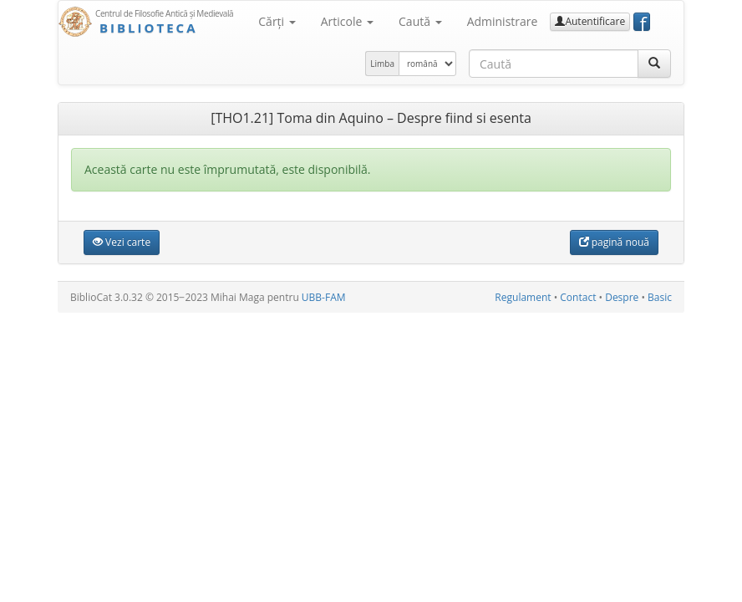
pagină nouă (614, 242)
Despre (621, 297)
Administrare (502, 21)
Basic (660, 297)
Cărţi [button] (276, 21)
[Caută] (654, 63)
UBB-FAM (324, 297)
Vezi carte (121, 242)
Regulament (523, 297)
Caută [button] (420, 21)
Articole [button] (347, 21)
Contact (578, 297)
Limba (382, 63)
